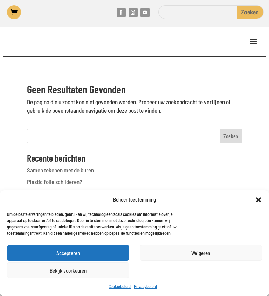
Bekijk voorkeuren (68, 270)
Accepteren (68, 253)
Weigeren (200, 253)
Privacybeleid (145, 286)
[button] (258, 199)
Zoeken (230, 136)
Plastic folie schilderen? (54, 181)
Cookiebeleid (120, 286)
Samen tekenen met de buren (60, 170)
